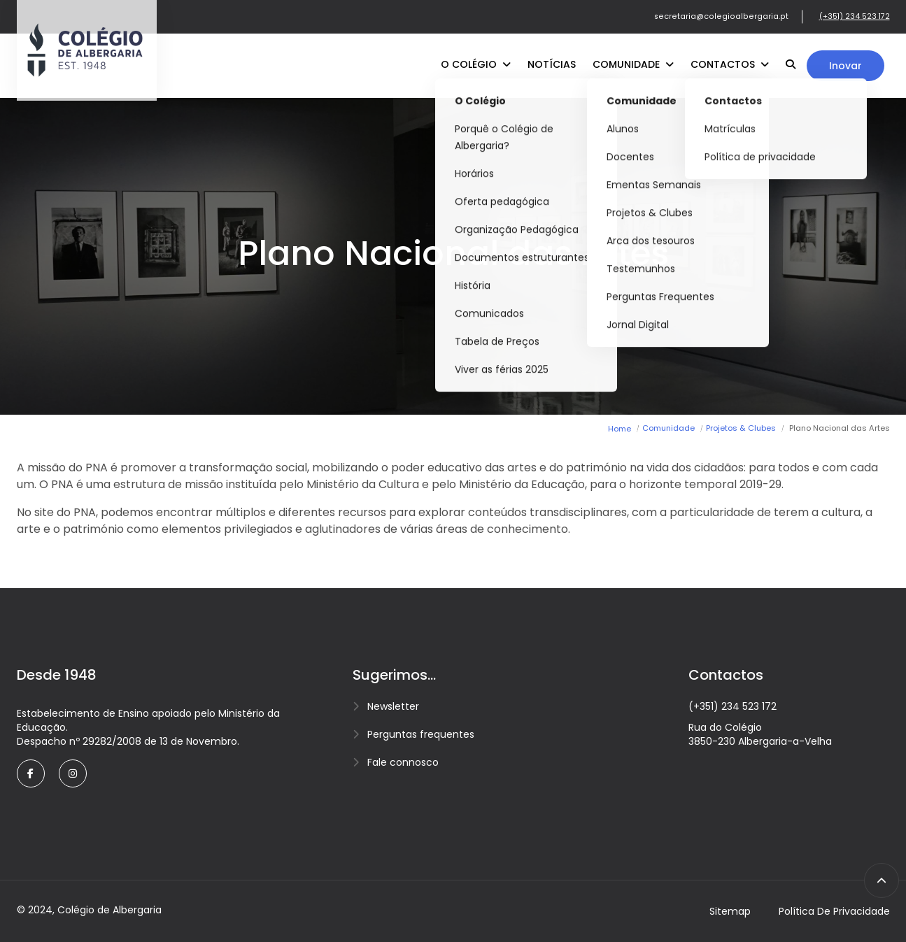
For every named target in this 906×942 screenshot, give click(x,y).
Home (619, 428)
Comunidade (633, 64)
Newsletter (393, 706)
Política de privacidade (834, 911)
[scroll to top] (881, 880)
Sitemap (730, 911)
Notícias (552, 64)
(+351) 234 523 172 (854, 16)
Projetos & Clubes (741, 428)
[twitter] (73, 773)
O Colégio (476, 64)
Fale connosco (403, 762)
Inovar (845, 66)
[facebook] (31, 773)
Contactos (730, 64)
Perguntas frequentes (420, 734)
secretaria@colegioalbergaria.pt (721, 16)
